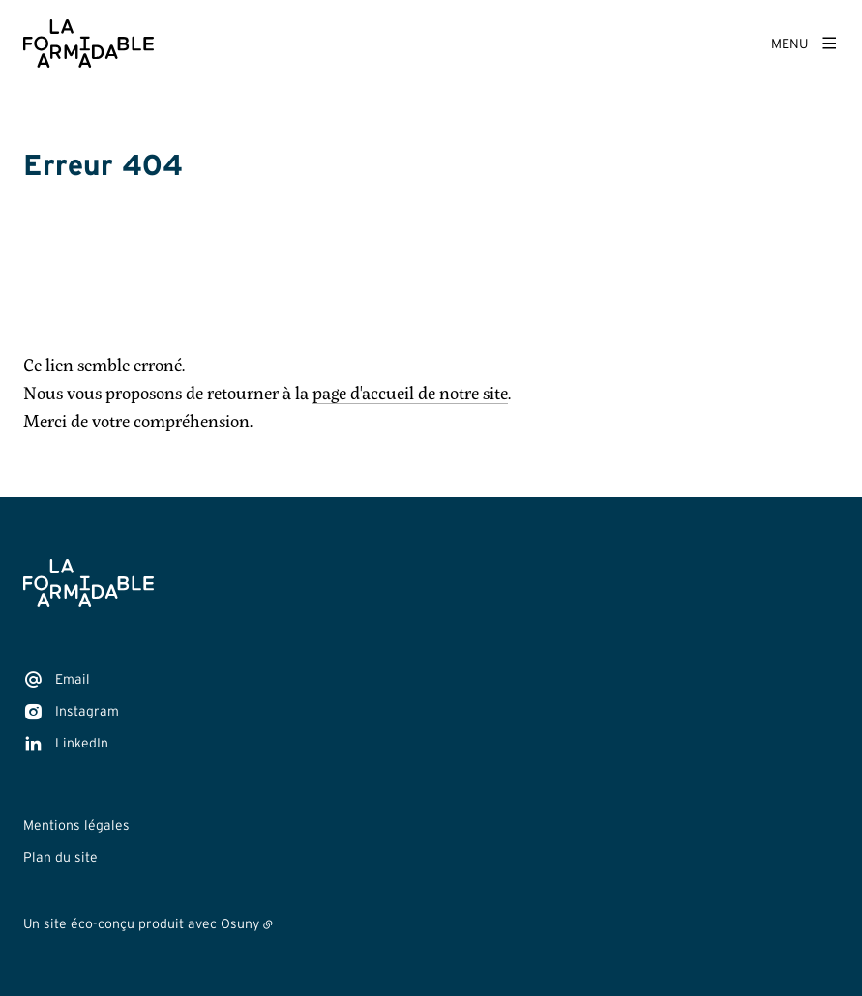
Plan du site (60, 856)
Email (72, 679)
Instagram (87, 710)
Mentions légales (76, 825)
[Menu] (805, 43)
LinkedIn (81, 742)
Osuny (240, 923)
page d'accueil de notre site (410, 393)
